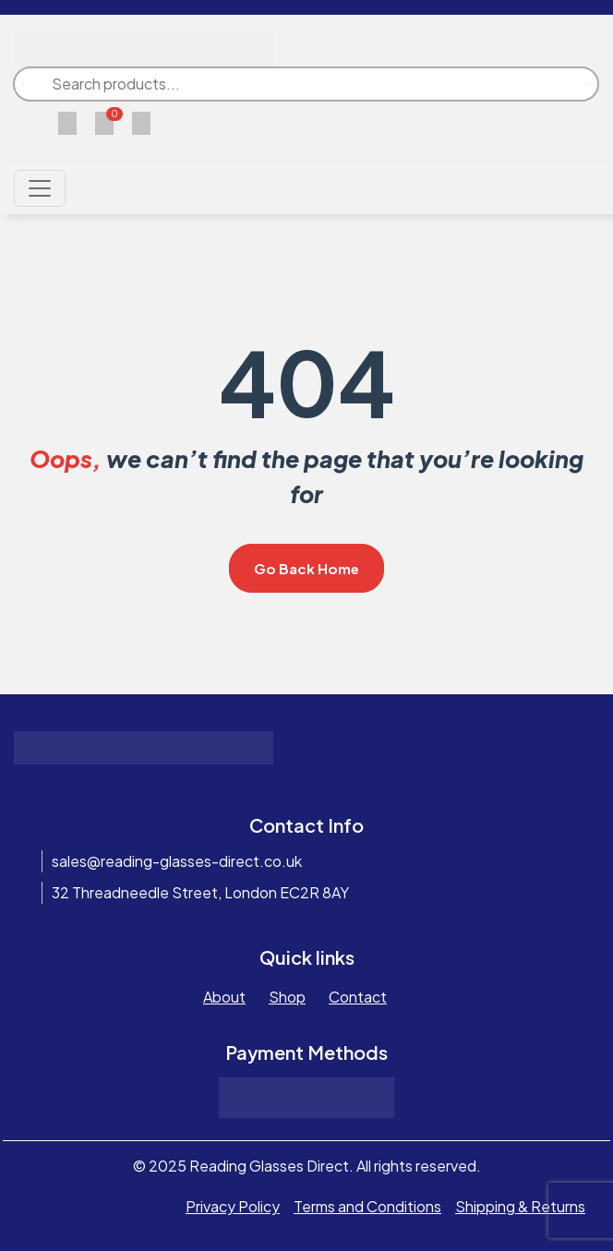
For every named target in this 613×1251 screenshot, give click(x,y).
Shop (287, 996)
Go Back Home (306, 568)
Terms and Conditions (367, 1206)
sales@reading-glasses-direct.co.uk (177, 861)
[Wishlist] (67, 121)
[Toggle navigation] (40, 188)
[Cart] (104, 121)
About (224, 996)
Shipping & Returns (520, 1206)
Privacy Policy (233, 1206)
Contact (358, 996)
